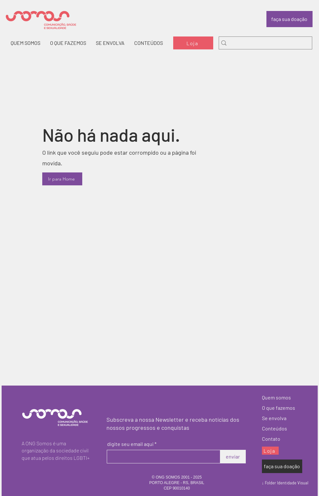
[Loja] (193, 42)
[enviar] (233, 456)
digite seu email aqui (130, 444)
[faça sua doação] (289, 19)
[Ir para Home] (62, 178)
